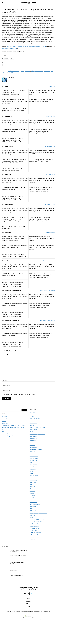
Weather (32, 517)
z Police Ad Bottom (35, 537)
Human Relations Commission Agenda (17, 563)
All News (32, 416)
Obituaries (32, 495)
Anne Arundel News (35, 418)
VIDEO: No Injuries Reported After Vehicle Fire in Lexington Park (14, 130)
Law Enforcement (34, 475)
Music (31, 489)
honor (31, 473)
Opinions (32, 497)
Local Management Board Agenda (18, 555)
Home (28, 598)
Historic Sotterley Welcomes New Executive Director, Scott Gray (12, 169)
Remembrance (33, 506)
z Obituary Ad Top (34, 535)
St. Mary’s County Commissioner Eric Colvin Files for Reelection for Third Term (14, 255)
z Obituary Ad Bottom (35, 532)
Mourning (32, 486)
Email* (3, 383)
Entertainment (34, 456)
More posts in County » (50, 174)
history (31, 471)
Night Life (32, 491)
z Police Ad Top (34, 539)
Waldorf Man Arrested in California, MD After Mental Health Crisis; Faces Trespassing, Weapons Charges (13, 92)
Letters (31, 478)
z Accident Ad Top (34, 526)
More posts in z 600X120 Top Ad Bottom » (47, 290)
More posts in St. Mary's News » (49, 260)
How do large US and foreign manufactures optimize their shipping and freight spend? (28, 611)
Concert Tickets (6, 419)
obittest (32, 493)
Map (3, 431)
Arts (31, 421)
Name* (3, 378)
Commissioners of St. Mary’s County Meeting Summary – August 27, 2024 (26, 46)
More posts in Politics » (50, 232)
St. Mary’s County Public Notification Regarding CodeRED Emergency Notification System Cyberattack (13, 140)
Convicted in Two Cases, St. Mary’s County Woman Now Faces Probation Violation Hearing (14, 110)
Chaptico (32, 432)
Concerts (4, 421)
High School (33, 469)
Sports (31, 508)
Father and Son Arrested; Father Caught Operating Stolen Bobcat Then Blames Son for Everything (14, 101)
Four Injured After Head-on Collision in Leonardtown (13, 227)
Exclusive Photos (34, 458)
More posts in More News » (50, 204)
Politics (32, 500)
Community (33, 440)
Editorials (32, 451)
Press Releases (33, 502)
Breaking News (33, 423)
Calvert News (33, 429)
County (31, 443)
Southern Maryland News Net (9, 48)
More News (33, 482)
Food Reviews (33, 464)
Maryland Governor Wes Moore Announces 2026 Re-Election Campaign (14, 246)
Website (3, 388)
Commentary (33, 438)
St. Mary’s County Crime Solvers (38, 513)
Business (32, 425)
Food (31, 462)
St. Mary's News (34, 511)
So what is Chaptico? (7, 436)
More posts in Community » (50, 146)
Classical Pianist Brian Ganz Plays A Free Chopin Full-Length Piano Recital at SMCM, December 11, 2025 (14, 161)
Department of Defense (36, 449)
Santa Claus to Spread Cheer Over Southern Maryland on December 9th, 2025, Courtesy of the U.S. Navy (15, 122)
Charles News (33, 436)
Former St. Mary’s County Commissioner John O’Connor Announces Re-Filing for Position (41, 247)
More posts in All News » (50, 116)
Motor (31, 484)
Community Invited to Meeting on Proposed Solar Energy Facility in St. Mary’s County (42, 238)
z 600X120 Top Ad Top (36, 521)
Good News (33, 467)
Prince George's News (35, 504)
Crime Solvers (33, 447)
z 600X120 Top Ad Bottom (37, 519)
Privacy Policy (5, 433)
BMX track (4, 416)
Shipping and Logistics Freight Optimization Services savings (28, 619)
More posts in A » (52, 86)
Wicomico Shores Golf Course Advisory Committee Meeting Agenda (18, 549)
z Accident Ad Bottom (35, 524)
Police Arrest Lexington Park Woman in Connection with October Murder (41, 100)
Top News (32, 515)
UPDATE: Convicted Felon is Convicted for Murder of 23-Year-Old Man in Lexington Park (42, 92)
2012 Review (33, 412)
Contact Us (4, 423)
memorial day (33, 480)
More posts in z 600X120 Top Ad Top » (47, 320)
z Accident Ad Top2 (35, 528)
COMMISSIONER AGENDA (16, 569)
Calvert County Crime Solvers (37, 427)
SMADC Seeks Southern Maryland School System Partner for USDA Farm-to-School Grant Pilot (41, 122)
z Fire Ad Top (33, 530)
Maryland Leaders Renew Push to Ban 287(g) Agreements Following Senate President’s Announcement (13, 238)
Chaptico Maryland (28, 2)
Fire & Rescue (33, 460)
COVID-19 (32, 445)
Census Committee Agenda (16, 575)
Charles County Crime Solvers (37, 434)
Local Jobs (4, 429)
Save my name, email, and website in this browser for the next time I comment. (19, 394)
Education (32, 454)
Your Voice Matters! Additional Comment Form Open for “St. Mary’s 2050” (41, 160)
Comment (4, 361)
